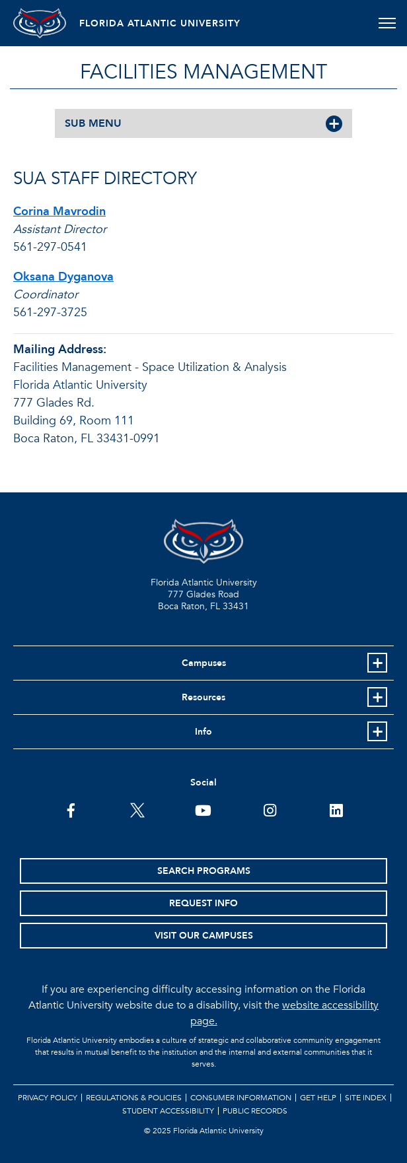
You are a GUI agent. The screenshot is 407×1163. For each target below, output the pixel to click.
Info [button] (203, 731)
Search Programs (203, 871)
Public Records (255, 1111)
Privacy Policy (47, 1097)
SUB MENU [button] (93, 123)
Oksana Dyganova (63, 277)
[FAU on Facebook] (71, 809)
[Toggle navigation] (386, 23)
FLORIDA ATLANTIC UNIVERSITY (159, 23)
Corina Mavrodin (59, 211)
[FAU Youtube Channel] (203, 809)
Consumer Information (240, 1097)
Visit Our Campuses (204, 935)
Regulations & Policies (134, 1097)
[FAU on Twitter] (137, 809)
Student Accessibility (168, 1111)
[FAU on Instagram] (270, 809)
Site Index (366, 1097)
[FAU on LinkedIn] (336, 809)
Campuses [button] (204, 663)
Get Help (318, 1097)
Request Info (203, 903)
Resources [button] (203, 697)
